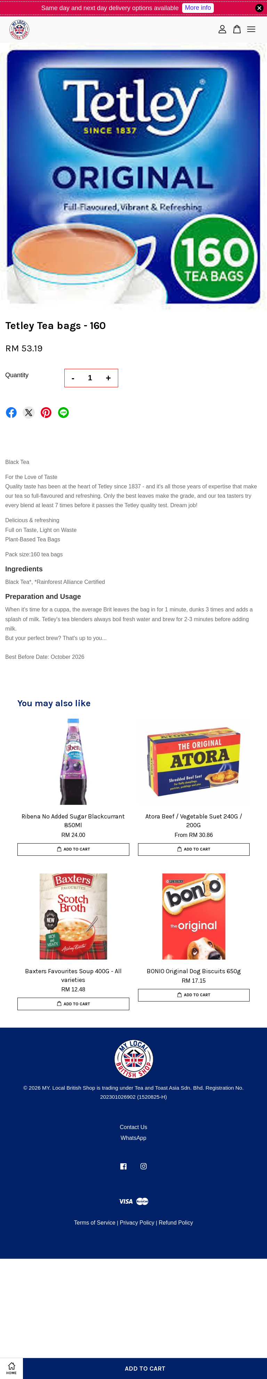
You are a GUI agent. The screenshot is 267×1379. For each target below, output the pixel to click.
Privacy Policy (137, 1223)
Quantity (17, 375)
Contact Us (133, 1127)
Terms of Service (94, 1223)
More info (198, 7)
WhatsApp (133, 1138)
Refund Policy (176, 1223)
